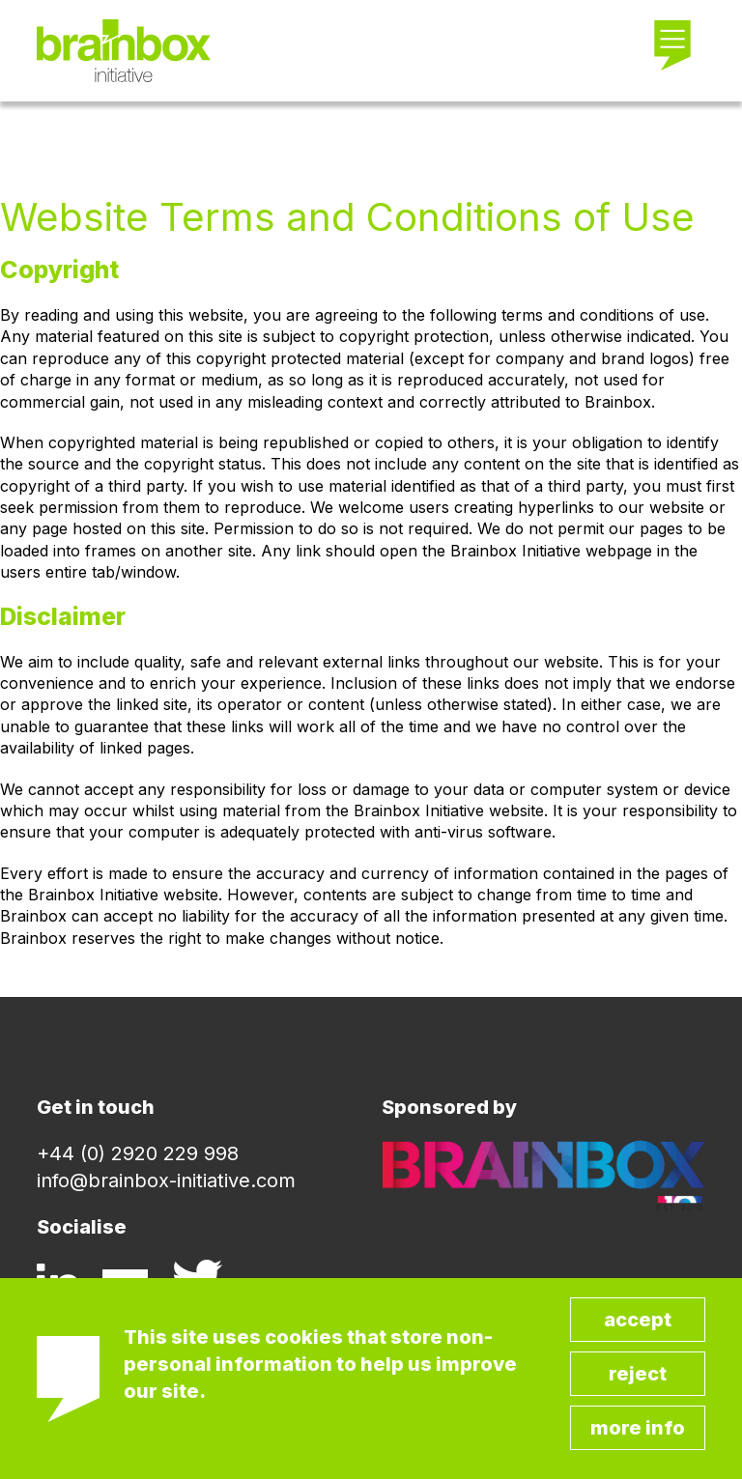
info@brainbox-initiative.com (166, 1180)
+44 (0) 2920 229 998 (138, 1153)
